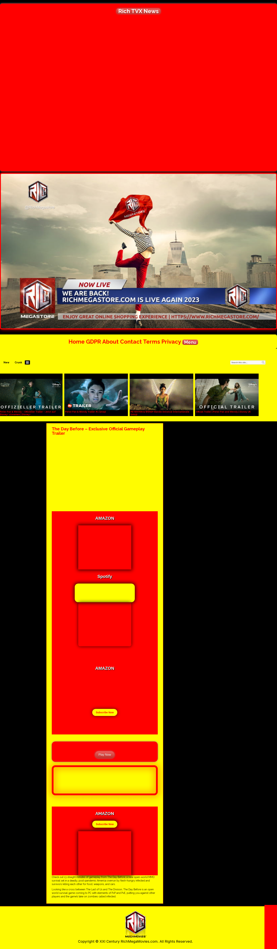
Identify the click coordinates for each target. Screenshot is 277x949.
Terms (151, 341)
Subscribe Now (105, 712)
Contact (131, 341)
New (6, 362)
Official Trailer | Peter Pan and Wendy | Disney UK (223, 412)
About (110, 341)
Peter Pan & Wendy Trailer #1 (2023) (85, 412)
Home (77, 341)
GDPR (93, 341)
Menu (190, 342)
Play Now (105, 754)
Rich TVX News (138, 11)
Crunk (18, 362)
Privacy (171, 341)
